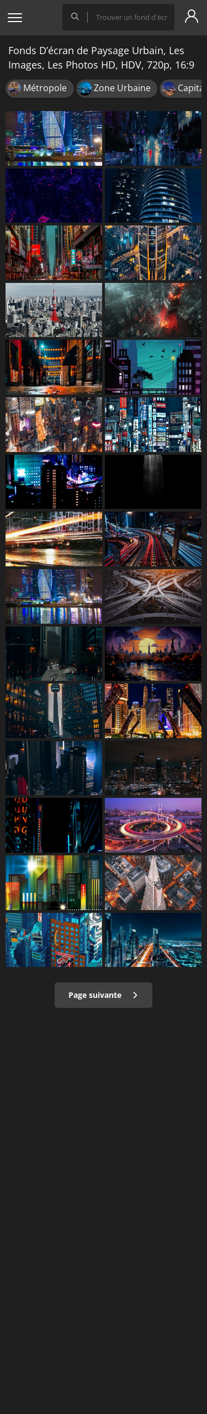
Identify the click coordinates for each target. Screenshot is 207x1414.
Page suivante (103, 995)
